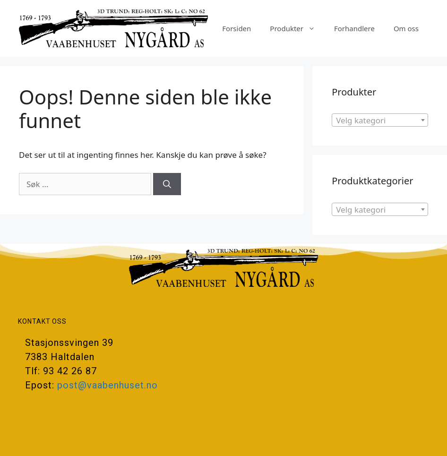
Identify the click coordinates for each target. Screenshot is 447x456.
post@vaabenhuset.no (107, 385)
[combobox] (380, 120)
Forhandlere (354, 28)
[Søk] (167, 184)
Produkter (297, 28)
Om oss (406, 28)
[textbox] (380, 120)
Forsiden (236, 28)
